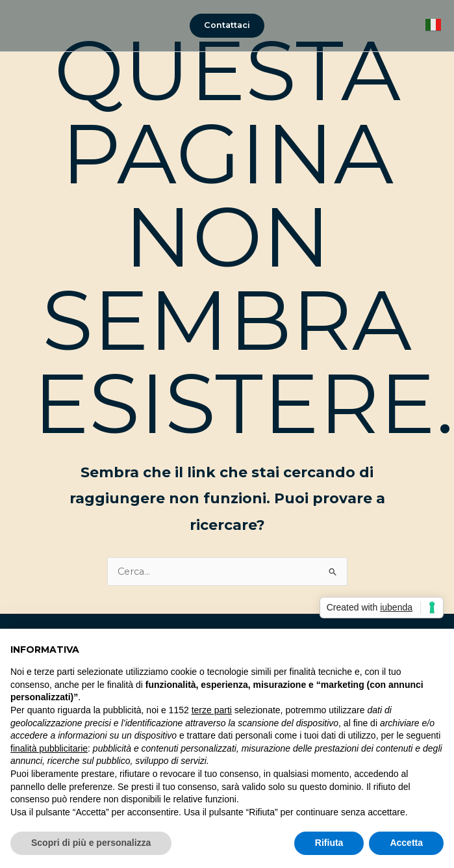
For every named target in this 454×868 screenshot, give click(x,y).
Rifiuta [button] (329, 842)
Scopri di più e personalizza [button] (91, 842)
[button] (227, 26)
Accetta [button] (406, 842)
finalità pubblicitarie (49, 748)
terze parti (212, 710)
